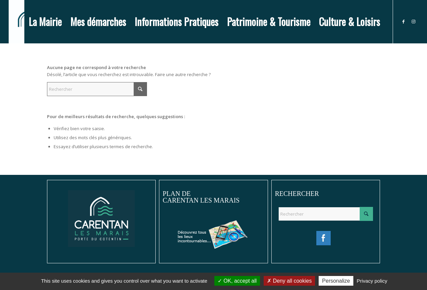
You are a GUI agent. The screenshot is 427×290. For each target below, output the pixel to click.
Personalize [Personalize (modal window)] (336, 281)
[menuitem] (45, 21)
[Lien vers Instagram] (413, 21)
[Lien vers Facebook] (403, 21)
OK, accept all (237, 281)
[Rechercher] (97, 89)
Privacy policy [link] (372, 281)
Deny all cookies (289, 281)
